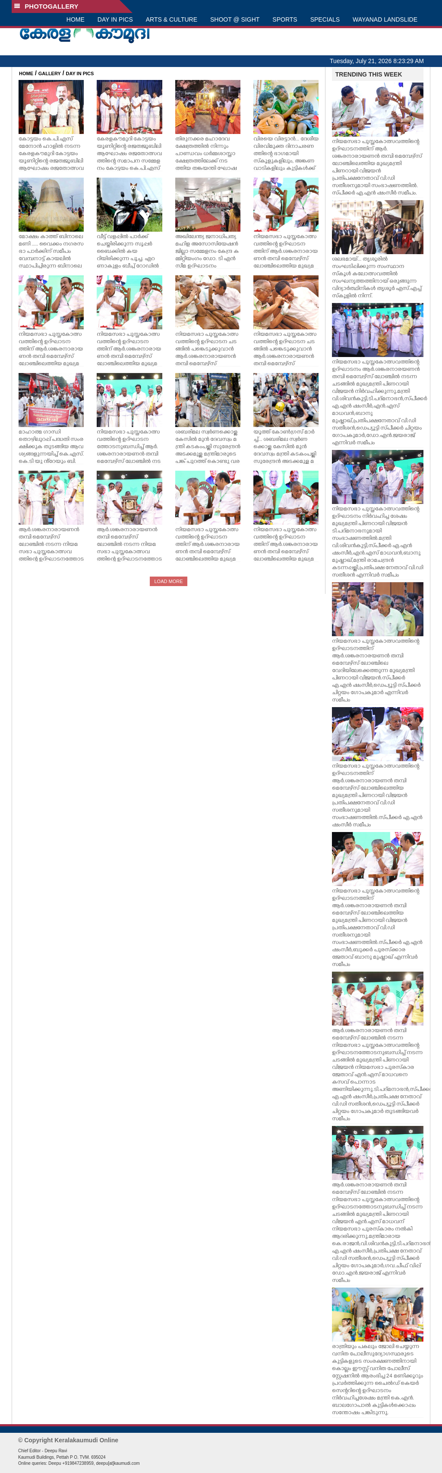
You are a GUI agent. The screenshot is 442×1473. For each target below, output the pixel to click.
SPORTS (284, 19)
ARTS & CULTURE (171, 19)
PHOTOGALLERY (46, 6)
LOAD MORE (168, 581)
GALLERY (49, 73)
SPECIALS (325, 19)
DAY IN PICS (115, 19)
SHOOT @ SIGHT (234, 19)
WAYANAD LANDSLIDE (385, 19)
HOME (75, 19)
